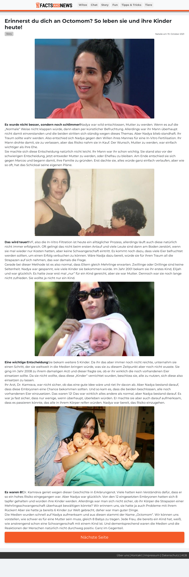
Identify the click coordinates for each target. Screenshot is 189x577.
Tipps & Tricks (131, 4)
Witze (83, 4)
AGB (184, 555)
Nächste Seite (94, 537)
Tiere (148, 4)
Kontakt (136, 555)
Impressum (152, 555)
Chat (94, 4)
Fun (115, 4)
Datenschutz (170, 555)
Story (105, 4)
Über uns (123, 555)
